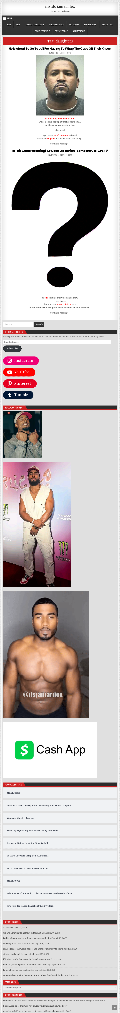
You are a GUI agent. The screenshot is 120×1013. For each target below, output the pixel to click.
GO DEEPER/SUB (79, 31)
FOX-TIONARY (74, 24)
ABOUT (18, 24)
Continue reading (60, 144)
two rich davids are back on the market (22, 970)
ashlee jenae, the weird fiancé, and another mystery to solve (33, 949)
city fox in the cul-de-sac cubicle (19, 954)
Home (9, 24)
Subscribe (12, 348)
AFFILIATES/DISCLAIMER (35, 24)
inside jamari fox (60, 6)
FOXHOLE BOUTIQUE (42, 31)
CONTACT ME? (107, 24)
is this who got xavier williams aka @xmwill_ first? (28, 938)
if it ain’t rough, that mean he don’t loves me (24, 959)
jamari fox (53, 53)
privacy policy (61, 31)
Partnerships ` (90, 24)
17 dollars (8, 928)
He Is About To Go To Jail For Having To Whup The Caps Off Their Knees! (60, 48)
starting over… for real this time (19, 943)
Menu (9, 18)
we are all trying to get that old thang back (24, 933)
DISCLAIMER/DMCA (56, 24)
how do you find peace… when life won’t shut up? (27, 964)
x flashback (60, 130)
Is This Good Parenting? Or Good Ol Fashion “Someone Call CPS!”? (60, 151)
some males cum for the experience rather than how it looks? (34, 975)
